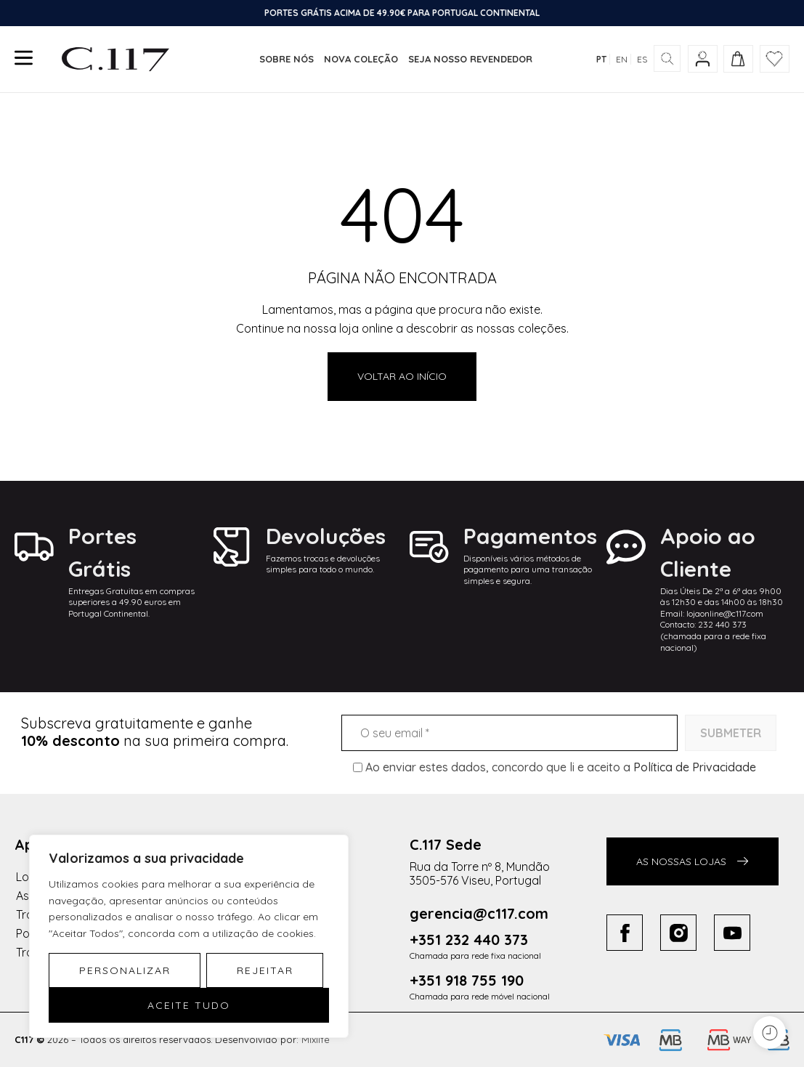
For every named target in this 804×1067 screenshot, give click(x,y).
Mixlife (315, 1039)
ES (642, 59)
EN (622, 59)
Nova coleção (361, 59)
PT (601, 59)
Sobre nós (286, 59)
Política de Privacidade (694, 767)
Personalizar (125, 970)
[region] (189, 936)
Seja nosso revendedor (470, 59)
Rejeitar (265, 970)
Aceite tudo (188, 1005)
